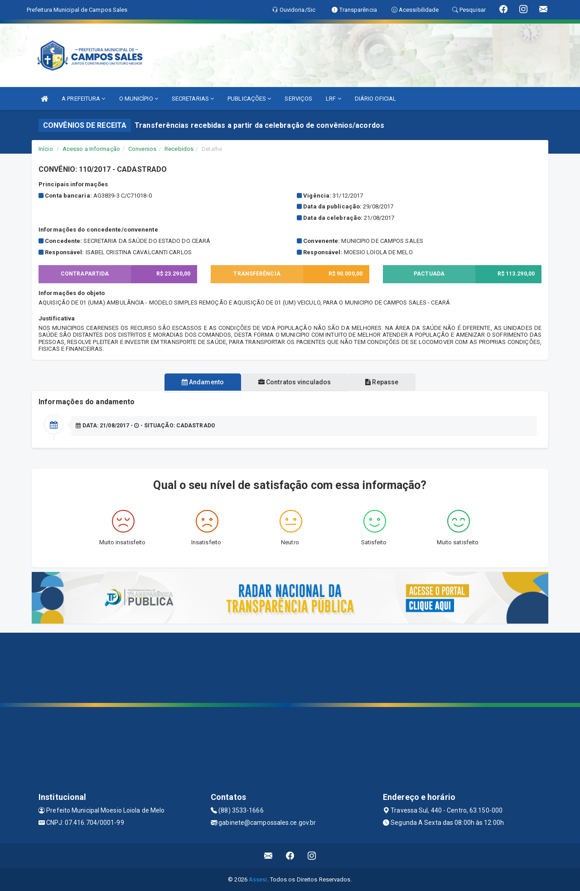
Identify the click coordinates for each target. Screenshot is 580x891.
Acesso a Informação (91, 148)
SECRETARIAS (193, 98)
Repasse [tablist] (385, 382)
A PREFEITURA (83, 98)
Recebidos (178, 148)
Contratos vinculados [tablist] (294, 382)
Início (46, 148)
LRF (333, 98)
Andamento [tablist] (199, 382)
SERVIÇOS (298, 98)
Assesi (258, 879)
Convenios (142, 148)
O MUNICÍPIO (138, 98)
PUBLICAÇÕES (249, 98)
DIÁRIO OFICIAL (375, 98)
